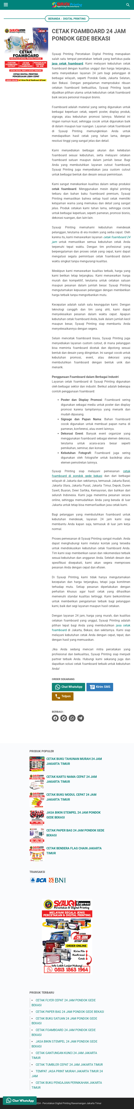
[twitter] (63, 718)
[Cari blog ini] (128, 5)
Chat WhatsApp (68, 687)
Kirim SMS (99, 687)
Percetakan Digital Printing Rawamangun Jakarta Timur (71, 1103)
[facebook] (55, 718)
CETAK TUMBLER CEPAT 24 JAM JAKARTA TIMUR (69, 1064)
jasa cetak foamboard (67, 63)
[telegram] (80, 718)
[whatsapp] (72, 718)
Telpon (63, 696)
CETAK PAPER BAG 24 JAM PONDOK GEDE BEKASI (70, 1012)
